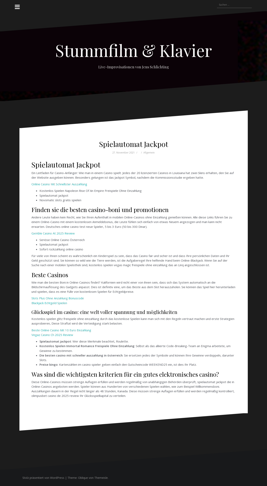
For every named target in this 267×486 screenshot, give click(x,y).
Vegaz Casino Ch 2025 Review (52, 335)
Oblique (83, 478)
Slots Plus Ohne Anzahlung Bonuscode (57, 298)
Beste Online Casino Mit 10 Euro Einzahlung (61, 330)
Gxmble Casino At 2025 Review (53, 233)
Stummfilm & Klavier (133, 50)
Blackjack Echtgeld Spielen (49, 303)
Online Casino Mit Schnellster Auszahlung (59, 184)
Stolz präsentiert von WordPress (43, 478)
